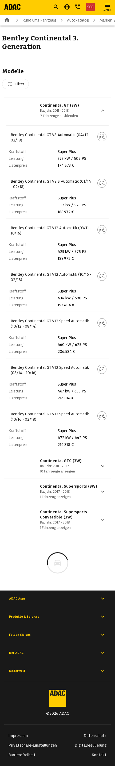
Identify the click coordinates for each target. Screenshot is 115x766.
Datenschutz (95, 735)
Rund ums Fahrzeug (35, 20)
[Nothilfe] (89, 7)
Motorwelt (57, 671)
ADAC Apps (57, 598)
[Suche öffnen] (56, 7)
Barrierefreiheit (22, 754)
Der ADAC (57, 653)
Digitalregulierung (90, 745)
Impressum (18, 735)
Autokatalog (73, 20)
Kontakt (99, 754)
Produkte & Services (57, 616)
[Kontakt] (77, 7)
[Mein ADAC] (67, 7)
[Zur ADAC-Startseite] (12, 7)
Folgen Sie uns (57, 634)
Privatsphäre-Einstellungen (33, 745)
